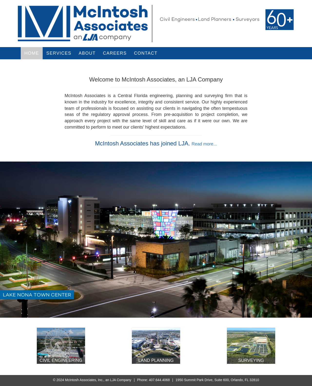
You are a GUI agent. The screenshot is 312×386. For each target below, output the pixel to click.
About (87, 53)
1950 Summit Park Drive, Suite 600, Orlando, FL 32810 (217, 380)
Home (31, 53)
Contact (145, 53)
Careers (115, 53)
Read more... (204, 144)
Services (58, 53)
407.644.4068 (159, 380)
